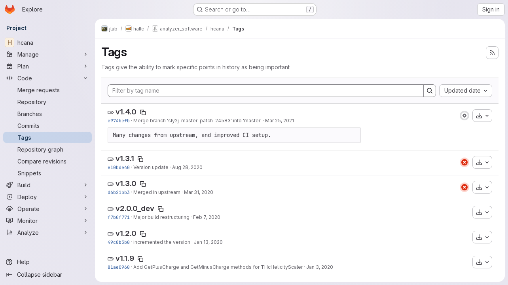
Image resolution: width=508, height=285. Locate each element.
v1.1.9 (125, 258)
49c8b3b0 (119, 242)
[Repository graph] (47, 149)
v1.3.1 (125, 158)
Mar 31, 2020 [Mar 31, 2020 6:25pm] (198, 192)
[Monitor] (47, 220)
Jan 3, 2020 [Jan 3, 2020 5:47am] (319, 267)
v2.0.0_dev (135, 208)
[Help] (47, 262)
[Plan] (47, 66)
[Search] (429, 90)
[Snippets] (47, 173)
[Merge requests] (47, 89)
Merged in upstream (156, 192)
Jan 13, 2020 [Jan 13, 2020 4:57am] (208, 242)
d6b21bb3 (119, 192)
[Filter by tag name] (266, 90)
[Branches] (47, 113)
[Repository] (47, 101)
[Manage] (47, 54)
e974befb (119, 121)
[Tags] (47, 137)
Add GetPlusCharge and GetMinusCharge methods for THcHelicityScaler (218, 267)
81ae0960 (119, 267)
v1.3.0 (126, 183)
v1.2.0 (126, 233)
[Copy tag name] (143, 112)
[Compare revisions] (47, 161)
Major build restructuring (161, 217)
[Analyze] (47, 232)
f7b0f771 (119, 217)
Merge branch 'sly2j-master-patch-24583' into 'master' (197, 121)
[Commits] (47, 125)
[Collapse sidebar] (47, 274)
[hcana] (47, 42)
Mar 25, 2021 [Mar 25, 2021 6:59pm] (279, 121)
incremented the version (161, 242)
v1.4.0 (126, 111)
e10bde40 (119, 167)
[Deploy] (47, 196)
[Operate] (47, 208)
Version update (151, 167)
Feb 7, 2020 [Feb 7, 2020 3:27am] (206, 217)
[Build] (47, 184)
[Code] (47, 78)
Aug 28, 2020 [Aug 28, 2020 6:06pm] (187, 167)
